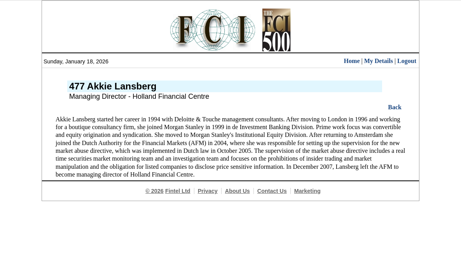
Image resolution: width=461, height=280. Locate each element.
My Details (378, 61)
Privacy (208, 191)
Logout (406, 61)
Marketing (307, 191)
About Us (237, 191)
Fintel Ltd (177, 191)
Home (352, 61)
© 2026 (154, 191)
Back (395, 107)
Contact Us (272, 191)
